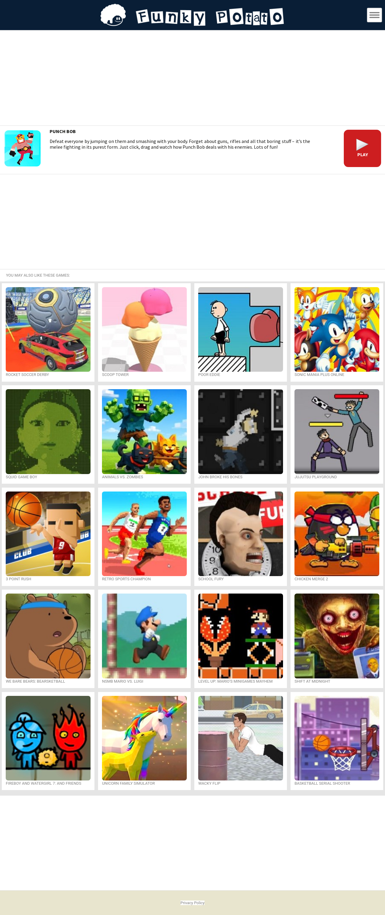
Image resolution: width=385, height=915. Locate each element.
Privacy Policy (192, 903)
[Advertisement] (192, 79)
